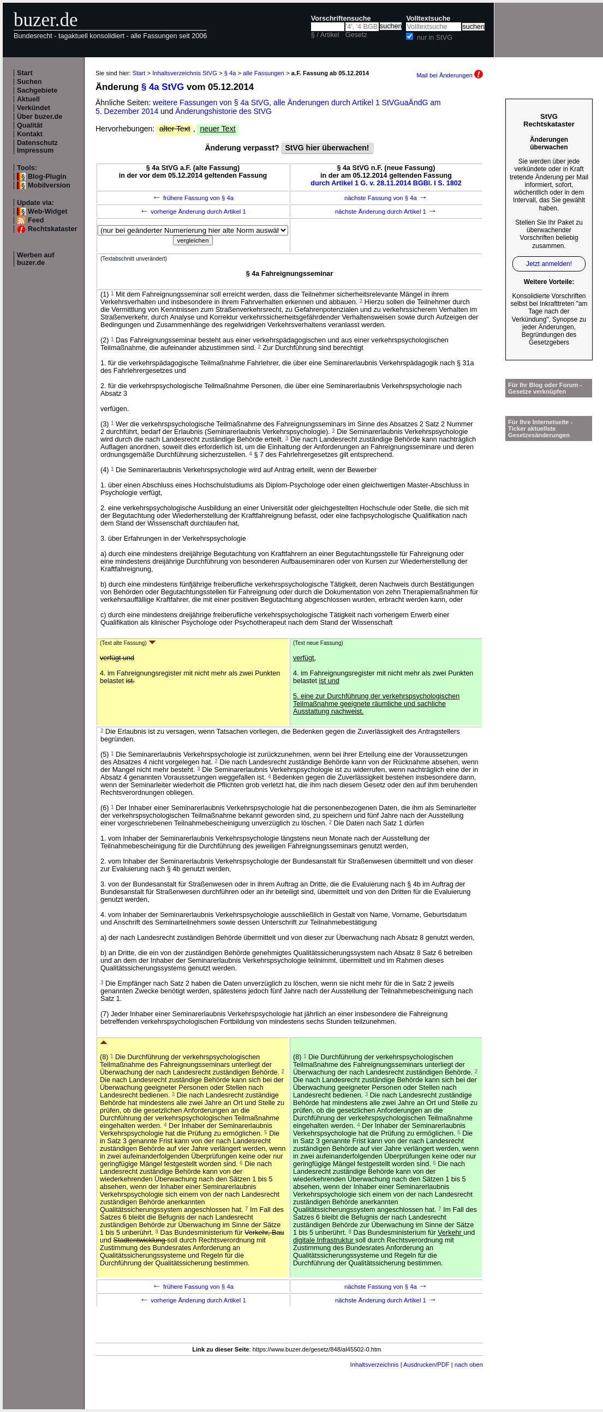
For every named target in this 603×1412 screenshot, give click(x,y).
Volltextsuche (428, 18)
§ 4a (230, 73)
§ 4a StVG (162, 87)
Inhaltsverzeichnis (374, 1364)
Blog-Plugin (47, 176)
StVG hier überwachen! (327, 147)
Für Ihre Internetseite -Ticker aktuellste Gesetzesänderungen (540, 428)
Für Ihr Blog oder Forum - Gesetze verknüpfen (545, 388)
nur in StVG (434, 37)
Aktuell (28, 99)
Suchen (29, 82)
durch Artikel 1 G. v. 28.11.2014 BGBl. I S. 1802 (386, 183)
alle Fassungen (263, 73)
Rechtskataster (52, 229)
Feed (36, 220)
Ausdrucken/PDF (426, 1364)
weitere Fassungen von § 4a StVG (211, 102)
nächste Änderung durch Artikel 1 (386, 211)
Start (25, 73)
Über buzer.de (39, 116)
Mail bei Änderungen (449, 75)
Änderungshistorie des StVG (223, 111)
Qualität (30, 125)
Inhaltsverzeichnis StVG (184, 73)
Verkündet (33, 108)
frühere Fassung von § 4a (193, 198)
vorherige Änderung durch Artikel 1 (193, 211)
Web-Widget (47, 211)
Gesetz (356, 35)
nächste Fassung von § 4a (386, 198)
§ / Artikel (325, 35)
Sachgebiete (37, 90)
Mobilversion (49, 185)
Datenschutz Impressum (37, 146)
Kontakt (30, 134)
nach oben (469, 1364)
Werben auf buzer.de (35, 259)
